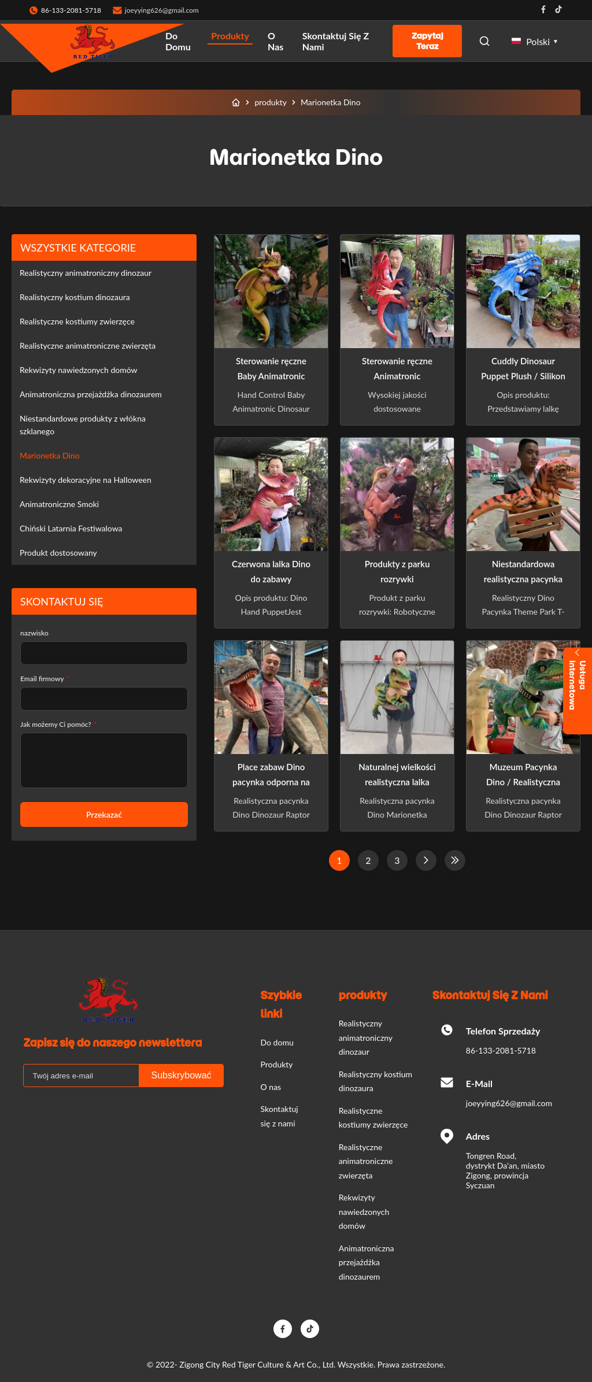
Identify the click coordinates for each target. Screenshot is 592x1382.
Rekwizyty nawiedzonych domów (79, 370)
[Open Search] (484, 41)
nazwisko (34, 633)
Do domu (178, 41)
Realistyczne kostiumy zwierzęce (77, 321)
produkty (270, 102)
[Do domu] (235, 102)
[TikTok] (310, 1329)
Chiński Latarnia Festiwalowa (71, 528)
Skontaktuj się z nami (335, 41)
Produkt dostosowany (58, 552)
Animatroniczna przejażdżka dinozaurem (91, 394)
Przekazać (104, 814)
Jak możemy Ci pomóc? (58, 724)
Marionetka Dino (50, 455)
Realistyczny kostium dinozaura (75, 297)
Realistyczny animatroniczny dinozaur (85, 273)
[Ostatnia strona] (455, 860)
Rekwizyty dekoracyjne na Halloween (85, 480)
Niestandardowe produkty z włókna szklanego (83, 424)
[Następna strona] (426, 860)
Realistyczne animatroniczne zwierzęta (88, 345)
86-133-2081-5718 (501, 1050)
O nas (275, 41)
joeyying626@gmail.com (162, 10)
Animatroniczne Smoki (59, 504)
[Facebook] (282, 1329)
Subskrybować (181, 1075)
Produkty (230, 35)
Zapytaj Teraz (427, 41)
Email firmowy (44, 678)
